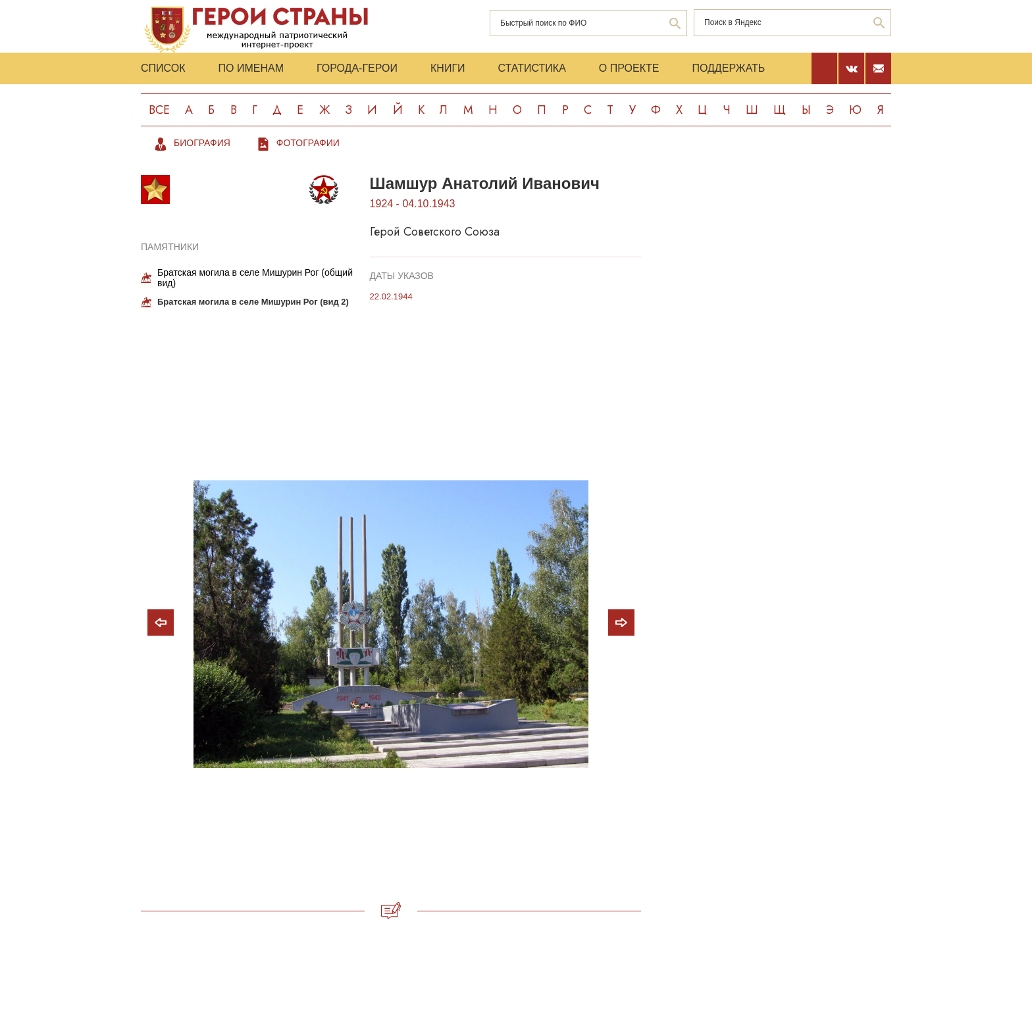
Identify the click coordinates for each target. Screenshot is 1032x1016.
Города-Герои (357, 68)
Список (163, 68)
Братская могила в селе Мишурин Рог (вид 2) (253, 302)
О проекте (629, 68)
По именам (251, 68)
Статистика (532, 68)
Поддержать (728, 68)
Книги (447, 68)
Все (159, 109)
